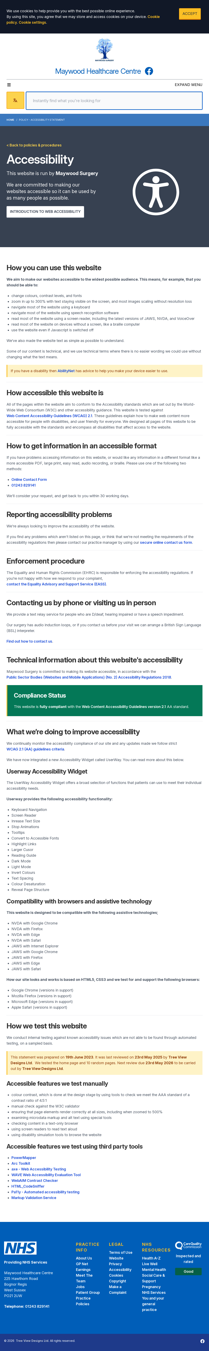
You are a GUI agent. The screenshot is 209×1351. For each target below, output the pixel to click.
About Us (84, 1258)
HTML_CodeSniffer (27, 1186)
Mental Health (154, 1269)
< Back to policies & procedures (34, 145)
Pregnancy (151, 1287)
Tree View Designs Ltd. (32, 1340)
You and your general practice (153, 1304)
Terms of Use (120, 1252)
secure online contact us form (166, 542)
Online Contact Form (29, 479)
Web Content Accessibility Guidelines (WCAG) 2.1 (49, 416)
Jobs (80, 1287)
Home (10, 119)
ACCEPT (189, 13)
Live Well (149, 1264)
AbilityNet (66, 371)
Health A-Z (151, 1258)
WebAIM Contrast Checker (34, 1180)
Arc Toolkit (20, 1163)
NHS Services (154, 1292)
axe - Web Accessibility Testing (38, 1169)
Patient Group (88, 1292)
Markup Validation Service (33, 1198)
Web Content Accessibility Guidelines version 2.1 (124, 707)
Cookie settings (32, 22)
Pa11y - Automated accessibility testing (45, 1192)
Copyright (117, 1281)
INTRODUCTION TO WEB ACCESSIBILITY (45, 211)
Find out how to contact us (29, 641)
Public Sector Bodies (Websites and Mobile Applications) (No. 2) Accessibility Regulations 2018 (89, 677)
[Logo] (104, 49)
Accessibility (120, 1269)
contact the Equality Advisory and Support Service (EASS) (56, 584)
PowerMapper (23, 1158)
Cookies (116, 1275)
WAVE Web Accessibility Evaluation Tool (46, 1175)
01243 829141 (23, 485)
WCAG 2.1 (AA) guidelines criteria (35, 749)
